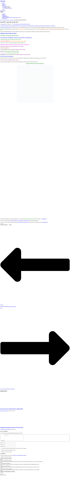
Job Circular (22, 24)
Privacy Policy (4, 18)
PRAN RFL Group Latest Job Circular (8, 33)
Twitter (18, 220)
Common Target (2, 1)
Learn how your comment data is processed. (19, 456)
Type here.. (3, 441)
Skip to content (2, 0)
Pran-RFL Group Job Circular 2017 (23, 222)
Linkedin (21, 220)
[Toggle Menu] (9, 7)
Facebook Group (26, 220)
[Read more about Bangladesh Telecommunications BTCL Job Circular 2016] (7, 425)
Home (3, 3)
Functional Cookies (4, 464)
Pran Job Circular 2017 (13, 25)
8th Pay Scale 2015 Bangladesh (6, 56)
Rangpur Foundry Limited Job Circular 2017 (36, 25)
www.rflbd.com (52, 25)
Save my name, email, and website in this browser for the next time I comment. (14, 449)
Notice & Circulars (27, 24)
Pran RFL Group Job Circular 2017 (22, 25)
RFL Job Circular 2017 (46, 25)
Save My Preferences (7, 472)
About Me (4, 4)
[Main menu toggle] (2, 12)
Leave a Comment (16, 24)
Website (1, 447)
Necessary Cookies (4, 461)
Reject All (2, 472)
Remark (9, 464)
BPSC (1, 410)
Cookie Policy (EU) (8, 8)
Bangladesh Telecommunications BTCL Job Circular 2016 (11, 427)
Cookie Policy (4, 15)
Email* (1, 445)
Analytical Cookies (4, 467)
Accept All (13, 472)
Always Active (9, 461)
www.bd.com (44, 218)
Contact (3, 5)
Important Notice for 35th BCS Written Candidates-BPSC (11, 408)
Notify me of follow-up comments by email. (8, 451)
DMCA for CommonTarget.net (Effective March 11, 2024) (11, 17)
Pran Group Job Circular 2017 (5, 25)
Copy (10, 224)
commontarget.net (45, 222)
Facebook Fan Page (13, 220)
